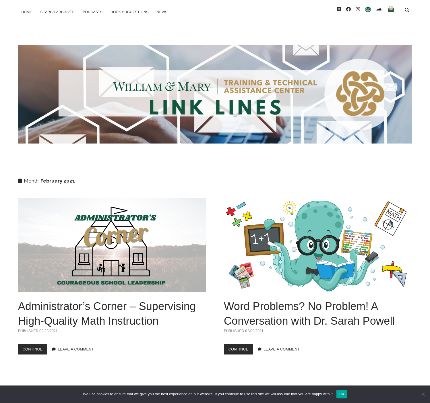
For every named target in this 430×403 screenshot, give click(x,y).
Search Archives (57, 12)
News (162, 12)
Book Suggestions (130, 12)
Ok (341, 394)
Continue (34, 343)
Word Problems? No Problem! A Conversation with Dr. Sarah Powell (318, 238)
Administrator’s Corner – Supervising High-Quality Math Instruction (112, 238)
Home (26, 12)
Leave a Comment (76, 342)
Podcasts (92, 12)
